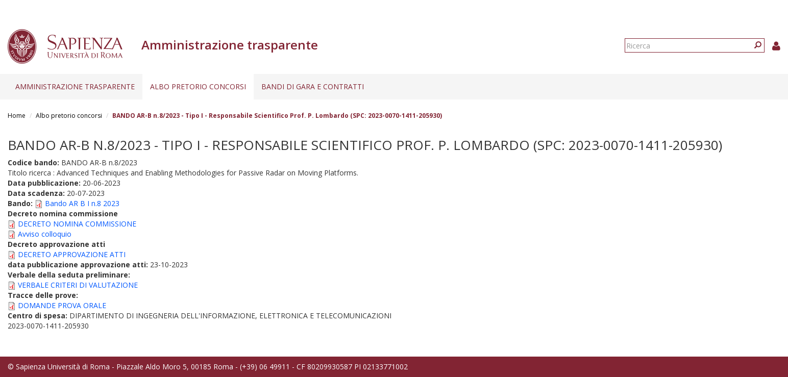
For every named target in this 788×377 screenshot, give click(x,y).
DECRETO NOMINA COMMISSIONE (77, 224)
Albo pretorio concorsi (198, 86)
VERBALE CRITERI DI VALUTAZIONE (78, 285)
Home (17, 115)
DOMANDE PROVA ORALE (62, 305)
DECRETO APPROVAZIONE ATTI (72, 254)
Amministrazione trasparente (75, 86)
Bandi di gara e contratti (312, 86)
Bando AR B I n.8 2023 (82, 203)
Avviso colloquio (44, 234)
